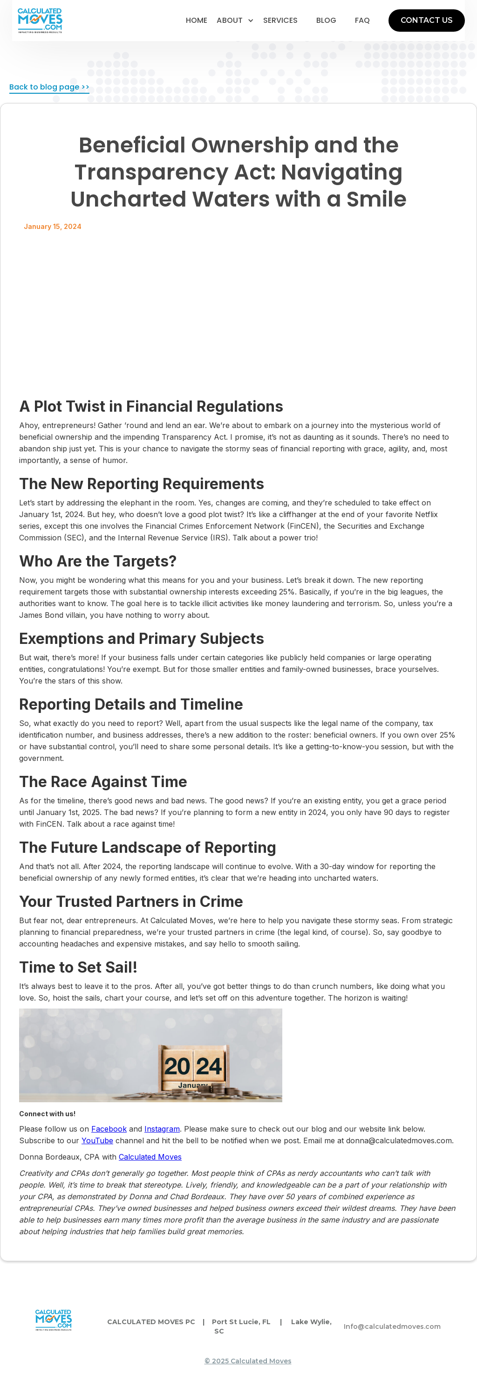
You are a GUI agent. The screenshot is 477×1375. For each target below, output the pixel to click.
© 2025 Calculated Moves (248, 1361)
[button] (235, 21)
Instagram (162, 1128)
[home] (40, 20)
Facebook (109, 1128)
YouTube (97, 1140)
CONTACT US (427, 20)
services (280, 20)
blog (326, 20)
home (196, 20)
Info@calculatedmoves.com (392, 1326)
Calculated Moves (150, 1156)
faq (362, 20)
